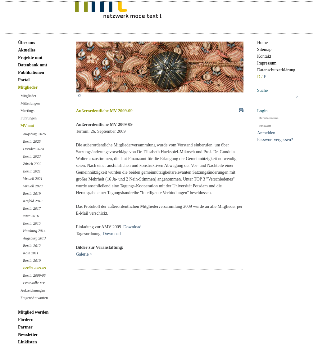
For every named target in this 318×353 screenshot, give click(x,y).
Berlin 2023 (32, 156)
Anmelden (266, 133)
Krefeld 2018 (33, 201)
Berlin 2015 (32, 223)
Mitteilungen (30, 103)
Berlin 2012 (32, 246)
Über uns (26, 42)
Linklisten (27, 342)
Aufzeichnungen (32, 290)
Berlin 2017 (32, 208)
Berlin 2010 (32, 260)
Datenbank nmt (32, 65)
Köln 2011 (30, 253)
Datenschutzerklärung (276, 70)
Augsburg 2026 (34, 134)
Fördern (26, 319)
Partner (25, 327)
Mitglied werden (33, 312)
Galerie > (84, 254)
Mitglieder (28, 87)
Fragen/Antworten (34, 298)
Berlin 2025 (32, 141)
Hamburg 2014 (34, 231)
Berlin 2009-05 (34, 275)
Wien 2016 (31, 216)
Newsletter (28, 334)
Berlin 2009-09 (34, 268)
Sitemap (264, 49)
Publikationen (31, 72)
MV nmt (27, 125)
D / (260, 76)
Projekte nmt (30, 57)
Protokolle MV (34, 283)
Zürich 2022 (32, 164)
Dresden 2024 (33, 149)
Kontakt (264, 56)
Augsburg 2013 (34, 238)
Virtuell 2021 (33, 178)
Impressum (266, 63)
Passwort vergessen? (275, 139)
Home (262, 42)
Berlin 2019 (32, 193)
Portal (24, 80)
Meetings (27, 111)
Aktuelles (26, 50)
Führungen (28, 118)
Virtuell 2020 (33, 186)
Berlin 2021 (32, 171)
